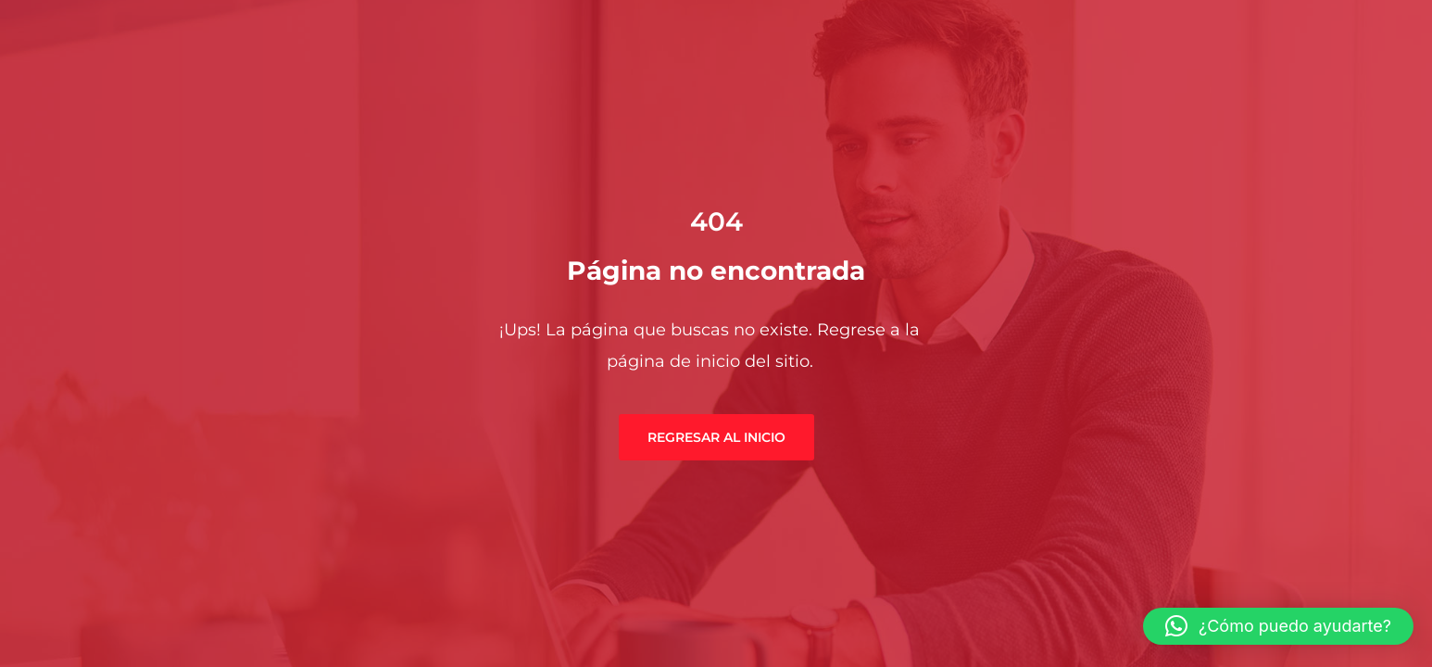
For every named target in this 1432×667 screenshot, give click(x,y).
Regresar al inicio (716, 437)
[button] (1278, 626)
